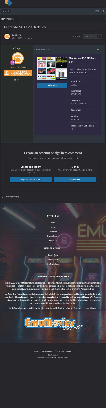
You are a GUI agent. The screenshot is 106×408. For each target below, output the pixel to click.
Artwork (28, 38)
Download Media (53, 259)
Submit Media (53, 255)
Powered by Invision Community (46, 357)
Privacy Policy (47, 351)
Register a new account (30, 179)
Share (76, 36)
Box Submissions (78, 103)
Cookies (69, 351)
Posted (42, 49)
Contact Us (53, 240)
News (53, 222)
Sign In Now (75, 179)
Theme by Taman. (63, 357)
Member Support (53, 236)
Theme (36, 351)
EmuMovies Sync (53, 264)
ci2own (18, 35)
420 (16, 80)
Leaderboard (53, 231)
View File (52, 85)
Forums (53, 227)
